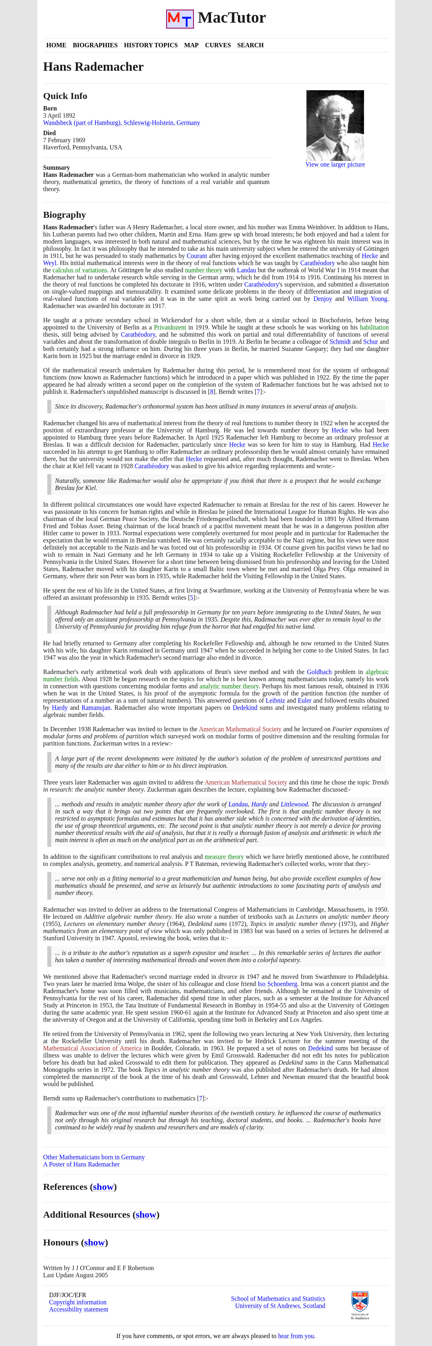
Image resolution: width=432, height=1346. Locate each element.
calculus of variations (79, 270)
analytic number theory (229, 686)
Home (56, 45)
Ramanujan (95, 707)
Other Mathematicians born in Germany (94, 1157)
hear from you (296, 1335)
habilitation (374, 327)
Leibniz (275, 700)
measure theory (224, 856)
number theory (203, 270)
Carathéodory (317, 263)
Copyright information (78, 1302)
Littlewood (294, 804)
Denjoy (323, 298)
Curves (218, 45)
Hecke (370, 255)
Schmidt (340, 341)
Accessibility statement (78, 1309)
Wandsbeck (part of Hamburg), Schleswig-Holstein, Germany (121, 122)
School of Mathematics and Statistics (278, 1298)
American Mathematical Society (240, 729)
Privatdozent (170, 327)
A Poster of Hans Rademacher (81, 1164)
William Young (367, 298)
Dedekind (244, 707)
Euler (305, 700)
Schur (370, 341)
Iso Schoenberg (277, 983)
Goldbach (319, 671)
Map (191, 45)
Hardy (60, 707)
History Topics (151, 45)
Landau (246, 270)
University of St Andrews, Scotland (280, 1305)
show (103, 1186)
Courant (197, 255)
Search (250, 45)
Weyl (49, 263)
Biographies (95, 45)
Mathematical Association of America (92, 1048)
